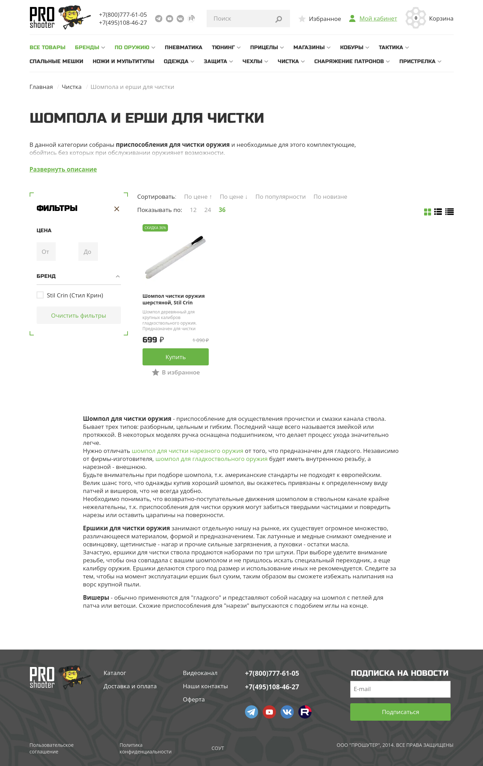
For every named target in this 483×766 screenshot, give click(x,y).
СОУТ (218, 748)
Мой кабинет (378, 18)
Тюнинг (223, 47)
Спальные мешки (56, 61)
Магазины (309, 47)
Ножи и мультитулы (123, 61)
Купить (176, 357)
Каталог (115, 673)
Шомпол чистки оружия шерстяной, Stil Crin (174, 299)
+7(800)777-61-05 (123, 14)
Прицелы (264, 47)
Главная (41, 87)
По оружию (132, 47)
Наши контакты (205, 686)
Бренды (87, 47)
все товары (48, 47)
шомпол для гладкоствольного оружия (211, 459)
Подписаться (400, 712)
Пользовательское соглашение (52, 748)
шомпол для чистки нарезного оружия (188, 451)
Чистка (288, 61)
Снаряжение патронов (349, 61)
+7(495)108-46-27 (123, 22)
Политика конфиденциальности (145, 748)
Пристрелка (417, 61)
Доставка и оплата (130, 686)
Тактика (391, 47)
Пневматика (183, 47)
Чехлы (252, 61)
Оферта (194, 699)
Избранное (325, 19)
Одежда (176, 61)
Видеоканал (200, 673)
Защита (215, 61)
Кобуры (351, 47)
